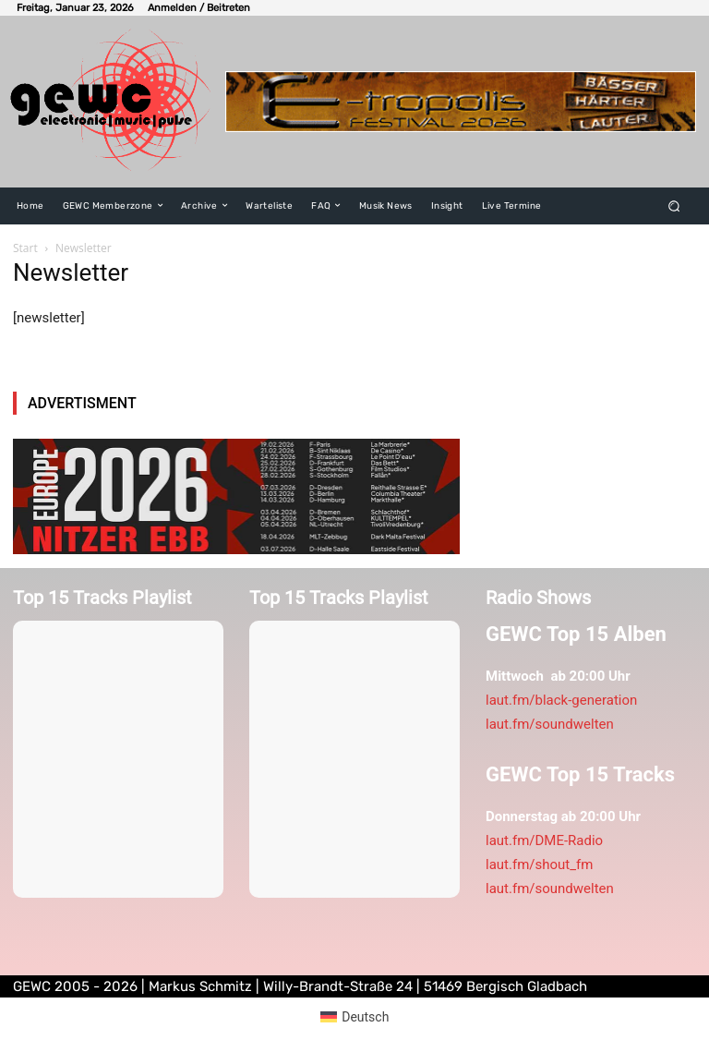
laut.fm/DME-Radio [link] (544, 840)
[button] (674, 205)
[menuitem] (355, 1017)
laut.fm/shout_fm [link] (539, 864)
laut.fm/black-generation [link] (561, 700)
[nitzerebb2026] (236, 496)
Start (25, 248)
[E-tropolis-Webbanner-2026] (460, 101)
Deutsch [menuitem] (365, 1017)
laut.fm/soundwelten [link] (550, 724)
